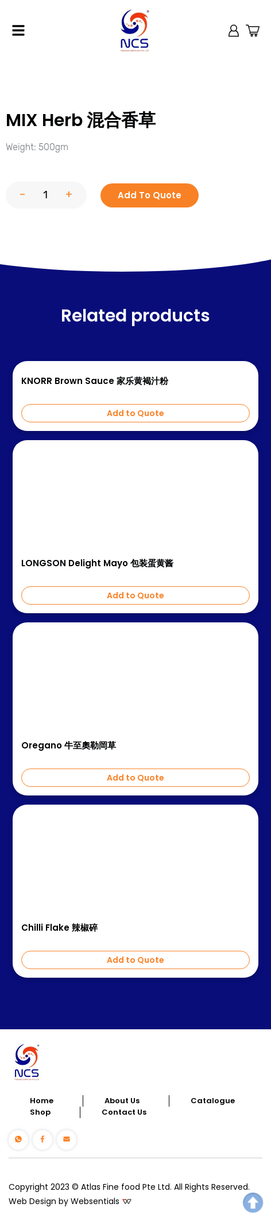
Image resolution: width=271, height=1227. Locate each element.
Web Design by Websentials (64, 1201)
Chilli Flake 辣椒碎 (59, 928)
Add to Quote (135, 413)
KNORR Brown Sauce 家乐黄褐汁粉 (94, 381)
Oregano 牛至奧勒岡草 (68, 745)
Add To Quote (149, 195)
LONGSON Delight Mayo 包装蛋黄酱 (97, 563)
